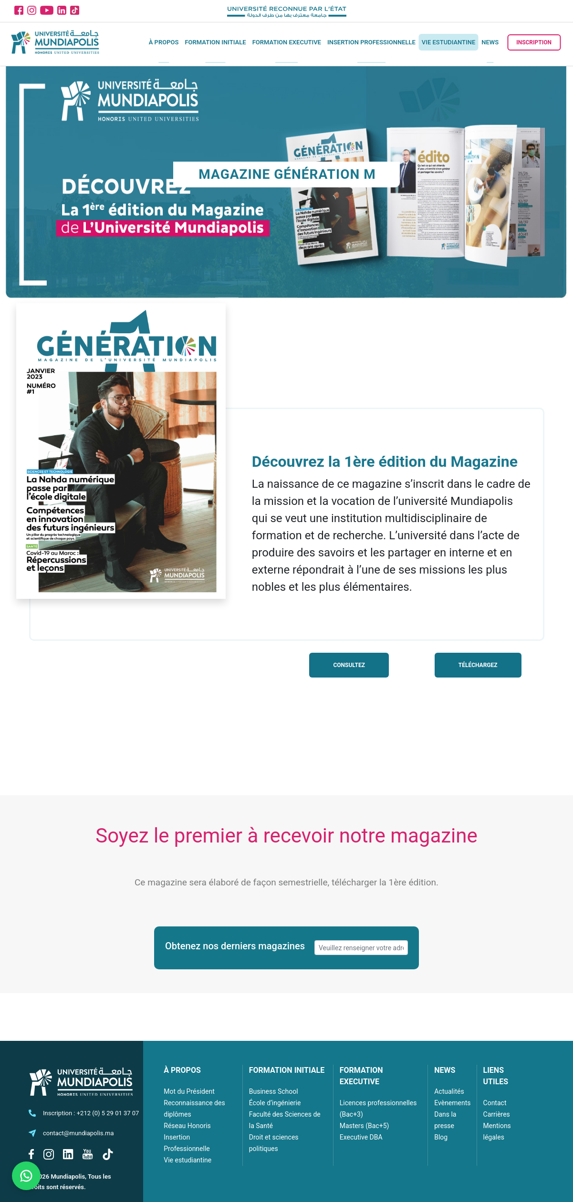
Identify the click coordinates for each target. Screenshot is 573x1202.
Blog (441, 1137)
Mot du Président (189, 1091)
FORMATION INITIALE (286, 1070)
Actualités (449, 1091)
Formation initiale (215, 42)
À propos (164, 42)
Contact (495, 1103)
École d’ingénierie (275, 1103)
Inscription (534, 42)
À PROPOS (182, 1070)
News (490, 42)
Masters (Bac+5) (364, 1126)
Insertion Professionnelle (371, 42)
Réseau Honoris (187, 1126)
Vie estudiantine (448, 42)
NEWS (444, 1070)
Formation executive (286, 42)
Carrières (496, 1114)
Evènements (452, 1103)
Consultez (349, 665)
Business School (273, 1091)
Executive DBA (361, 1137)
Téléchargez (478, 665)
